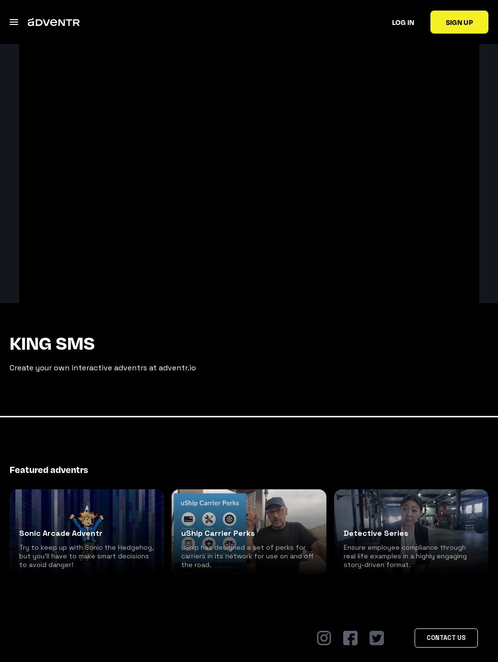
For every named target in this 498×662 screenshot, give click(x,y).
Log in (403, 22)
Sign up (459, 22)
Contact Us (446, 638)
